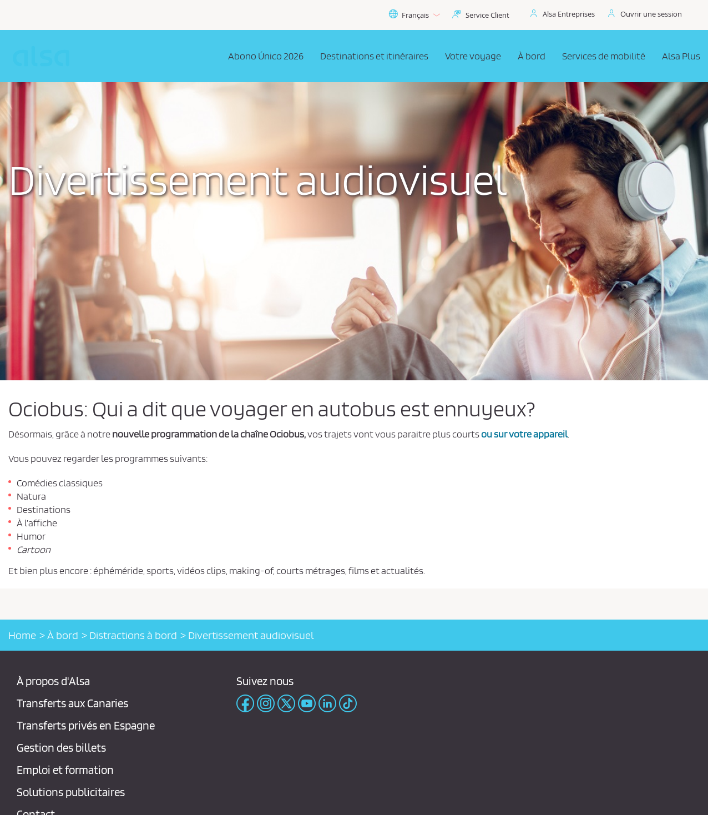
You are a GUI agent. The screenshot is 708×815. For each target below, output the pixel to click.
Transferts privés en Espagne (86, 725)
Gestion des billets (61, 747)
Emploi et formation (65, 770)
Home (22, 635)
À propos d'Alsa (53, 681)
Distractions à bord (133, 635)
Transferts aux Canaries (72, 703)
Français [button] (414, 15)
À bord (62, 635)
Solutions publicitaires (71, 792)
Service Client (487, 15)
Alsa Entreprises (569, 14)
